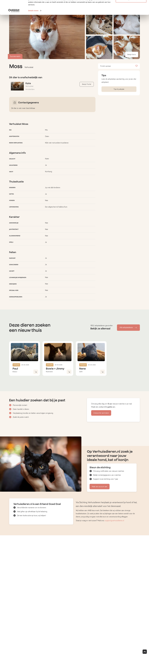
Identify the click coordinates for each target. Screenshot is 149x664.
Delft (80, 372)
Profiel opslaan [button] (119, 66)
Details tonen (33, 24)
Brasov (15, 372)
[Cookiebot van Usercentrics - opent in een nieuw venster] (14, 24)
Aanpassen (131, 13)
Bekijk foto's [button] (131, 54)
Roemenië (49, 372)
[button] (99, 47)
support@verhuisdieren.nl (114, 521)
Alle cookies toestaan (131, 6)
